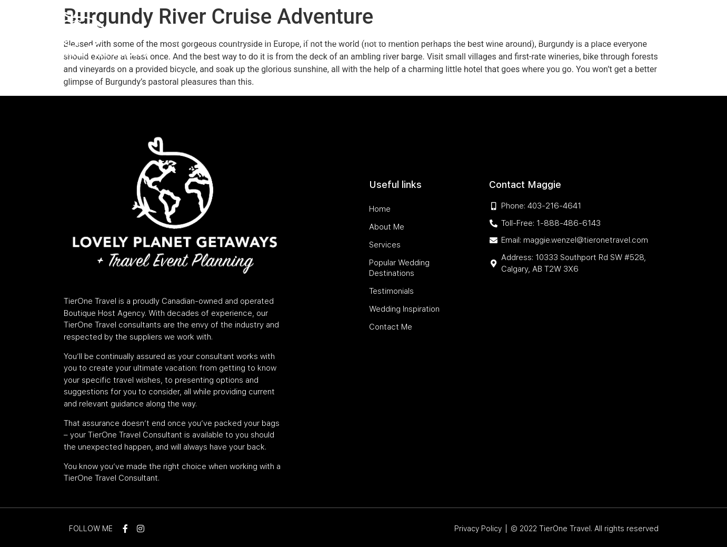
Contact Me (597, 40)
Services (262, 40)
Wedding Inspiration (526, 40)
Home (184, 40)
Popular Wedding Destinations (353, 40)
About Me (220, 40)
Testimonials (453, 40)
